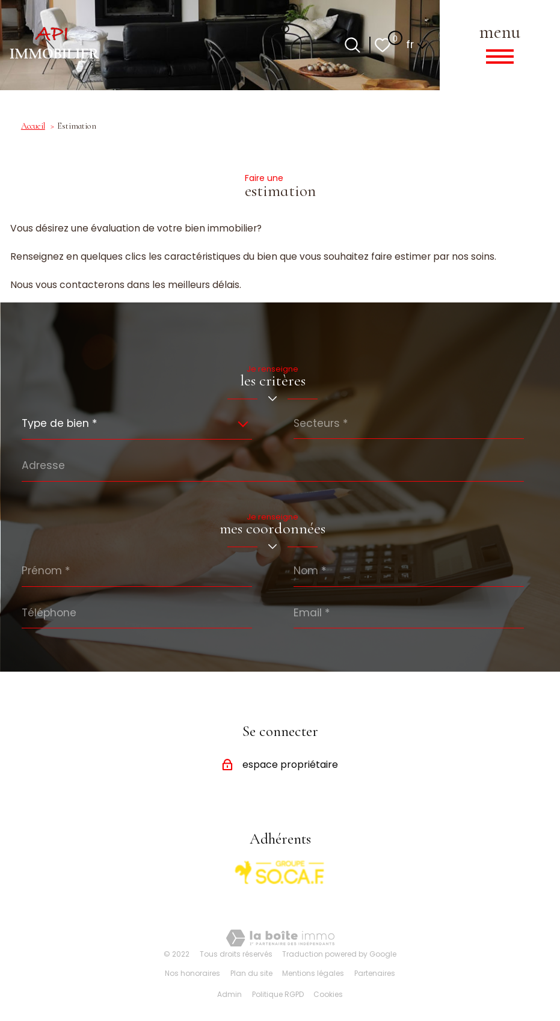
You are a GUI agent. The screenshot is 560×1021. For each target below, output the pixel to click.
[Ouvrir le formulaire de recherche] (352, 45)
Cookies (328, 994)
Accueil (33, 126)
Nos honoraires (192, 973)
